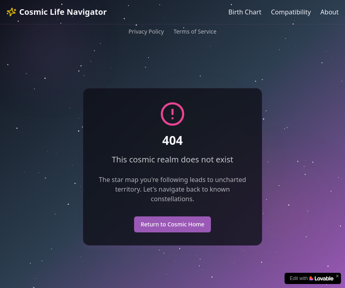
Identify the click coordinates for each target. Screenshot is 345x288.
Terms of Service (195, 31)
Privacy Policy (146, 31)
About (330, 12)
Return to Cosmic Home (172, 224)
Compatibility (291, 12)
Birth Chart (245, 12)
